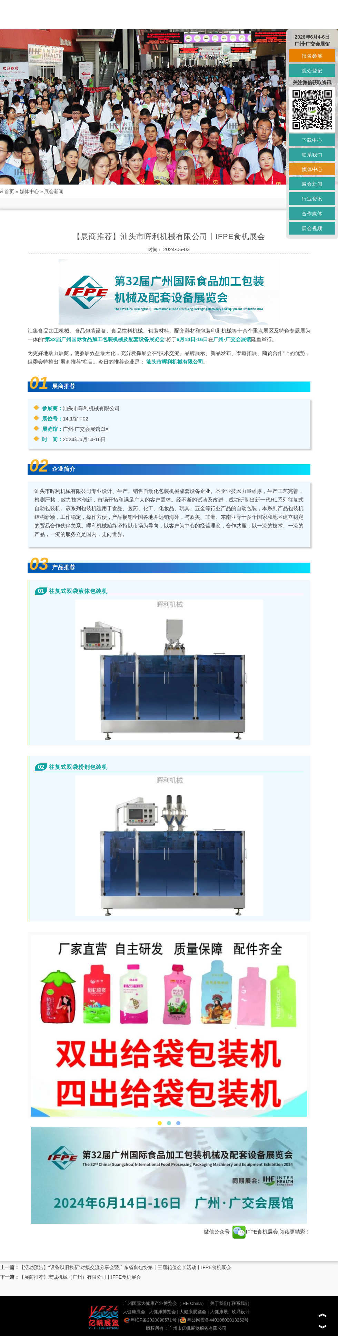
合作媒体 (312, 213)
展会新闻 (53, 191)
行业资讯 (312, 198)
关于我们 (219, 1303)
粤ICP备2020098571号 (150, 1320)
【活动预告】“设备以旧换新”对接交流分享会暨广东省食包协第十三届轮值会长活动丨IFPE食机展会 (125, 1267)
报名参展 (312, 56)
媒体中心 (29, 191)
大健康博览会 (162, 1311)
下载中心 (312, 140)
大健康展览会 (192, 1311)
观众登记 (312, 70)
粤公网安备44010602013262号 (214, 1320)
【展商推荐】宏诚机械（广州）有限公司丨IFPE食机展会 (80, 1277)
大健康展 (219, 1311)
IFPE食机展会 (255, 1232)
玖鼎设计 (241, 1311)
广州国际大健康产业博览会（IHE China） (164, 1303)
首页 (9, 191)
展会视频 (312, 228)
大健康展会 (134, 1311)
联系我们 (240, 1303)
